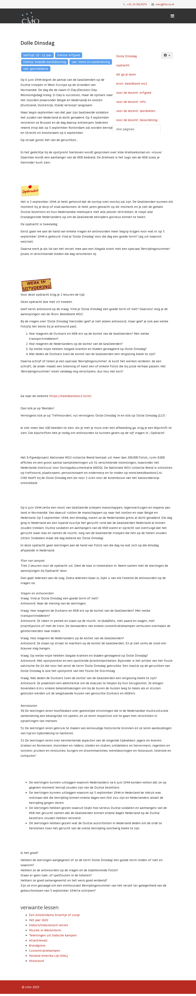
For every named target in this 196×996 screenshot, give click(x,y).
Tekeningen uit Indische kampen (53, 935)
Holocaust (36, 961)
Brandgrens (37, 945)
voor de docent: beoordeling (136, 120)
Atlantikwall (38, 940)
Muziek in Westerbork (45, 930)
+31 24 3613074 (136, 4)
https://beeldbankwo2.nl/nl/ (70, 396)
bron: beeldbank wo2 (131, 83)
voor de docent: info (131, 102)
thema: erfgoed (68, 55)
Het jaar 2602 (38, 920)
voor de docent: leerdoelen (135, 111)
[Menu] (172, 15)
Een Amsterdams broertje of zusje (54, 915)
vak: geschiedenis (35, 69)
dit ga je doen (126, 74)
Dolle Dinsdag (126, 56)
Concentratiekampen (44, 951)
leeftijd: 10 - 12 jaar (37, 55)
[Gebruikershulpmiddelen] (167, 55)
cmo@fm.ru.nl (165, 4)
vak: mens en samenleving (91, 62)
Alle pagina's (125, 129)
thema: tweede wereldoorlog (44, 62)
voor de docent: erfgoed (133, 93)
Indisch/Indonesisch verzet (48, 925)
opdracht (123, 65)
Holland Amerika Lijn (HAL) (48, 956)
